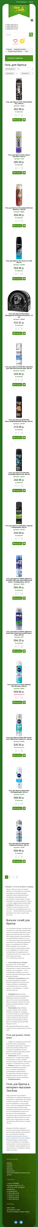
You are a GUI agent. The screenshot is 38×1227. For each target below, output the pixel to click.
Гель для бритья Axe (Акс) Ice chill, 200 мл (19, 261)
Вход (31, 2)
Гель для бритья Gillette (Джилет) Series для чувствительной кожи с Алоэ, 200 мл (19, 633)
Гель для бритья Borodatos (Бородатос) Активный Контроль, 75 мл (19, 315)
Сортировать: (10, 73)
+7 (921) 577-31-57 (11, 29)
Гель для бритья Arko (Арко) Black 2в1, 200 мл (19, 102)
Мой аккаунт (11, 1171)
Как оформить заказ (13, 1210)
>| (16, 877)
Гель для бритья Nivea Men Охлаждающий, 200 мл (19, 791)
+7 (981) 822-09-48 (13, 1197)
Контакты (10, 1169)
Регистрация (21, 2)
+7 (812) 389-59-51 (11, 25)
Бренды (9, 1163)
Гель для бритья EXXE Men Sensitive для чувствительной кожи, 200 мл (19, 367)
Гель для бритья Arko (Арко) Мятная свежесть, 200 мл (19, 208)
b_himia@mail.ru (12, 1191)
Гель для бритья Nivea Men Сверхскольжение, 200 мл (19, 844)
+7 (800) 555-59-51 (11, 27)
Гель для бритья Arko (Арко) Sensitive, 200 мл (19, 155)
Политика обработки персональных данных (18, 1174)
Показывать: (25, 73)
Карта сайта (11, 1208)
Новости (9, 1167)
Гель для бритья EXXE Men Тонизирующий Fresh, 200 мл (19, 473)
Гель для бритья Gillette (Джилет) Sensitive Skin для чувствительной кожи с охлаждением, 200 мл (19, 580)
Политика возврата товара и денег (18, 1211)
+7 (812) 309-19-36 (13, 1193)
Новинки (9, 1165)
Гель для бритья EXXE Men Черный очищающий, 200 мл (19, 526)
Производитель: (10, 69)
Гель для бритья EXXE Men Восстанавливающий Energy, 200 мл (19, 420)
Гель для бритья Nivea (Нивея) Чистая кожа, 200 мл (19, 685)
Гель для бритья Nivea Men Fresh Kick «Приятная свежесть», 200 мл (19, 738)
